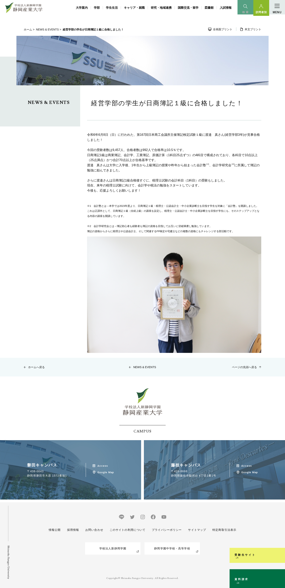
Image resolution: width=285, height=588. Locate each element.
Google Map (105, 472)
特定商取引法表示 (224, 529)
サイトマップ (197, 529)
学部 (97, 7)
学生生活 (112, 7)
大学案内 (82, 7)
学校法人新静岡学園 (112, 548)
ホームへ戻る (36, 367)
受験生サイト (280, 528)
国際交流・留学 (188, 7)
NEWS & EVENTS (47, 29)
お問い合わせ (94, 529)
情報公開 (55, 529)
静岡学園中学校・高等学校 (172, 548)
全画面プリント (222, 29)
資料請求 (280, 569)
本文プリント (253, 29)
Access (102, 465)
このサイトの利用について (127, 529)
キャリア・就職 (134, 7)
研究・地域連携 (161, 7)
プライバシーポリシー (167, 529)
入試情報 (226, 7)
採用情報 (73, 529)
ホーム (28, 29)
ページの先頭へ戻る (244, 367)
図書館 (209, 7)
